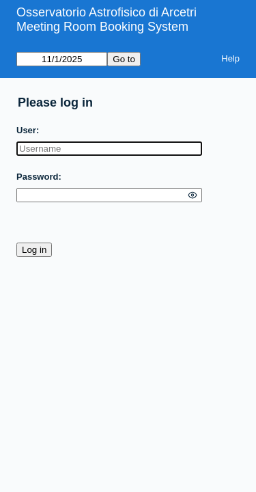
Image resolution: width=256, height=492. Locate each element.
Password (37, 177)
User (26, 130)
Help (230, 58)
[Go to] (61, 59)
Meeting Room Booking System (102, 26)
